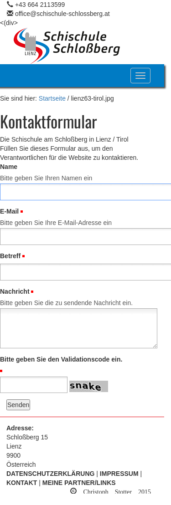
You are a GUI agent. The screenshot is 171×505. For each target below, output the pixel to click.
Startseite (52, 98)
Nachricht (15, 291)
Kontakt (21, 482)
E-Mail (9, 211)
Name (8, 166)
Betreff (10, 256)
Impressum (119, 473)
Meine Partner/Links (79, 482)
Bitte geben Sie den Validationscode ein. (61, 359)
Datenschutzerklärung (50, 473)
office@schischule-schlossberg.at (62, 13)
